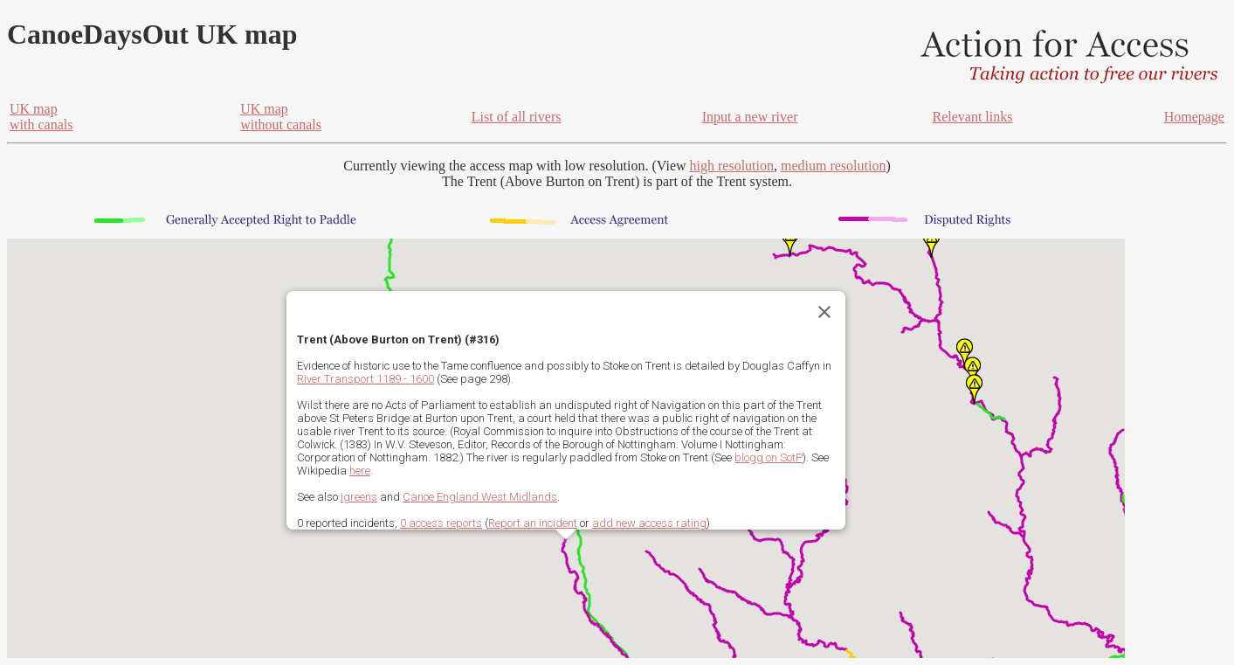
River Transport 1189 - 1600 (365, 378)
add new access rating (649, 523)
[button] (790, 241)
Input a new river (750, 116)
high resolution (732, 165)
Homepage (1194, 116)
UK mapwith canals (41, 116)
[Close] (824, 312)
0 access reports (441, 523)
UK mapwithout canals (280, 116)
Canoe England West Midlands (480, 496)
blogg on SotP (768, 457)
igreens (359, 496)
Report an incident (532, 523)
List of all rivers (517, 116)
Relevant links (972, 116)
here (359, 470)
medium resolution (833, 165)
